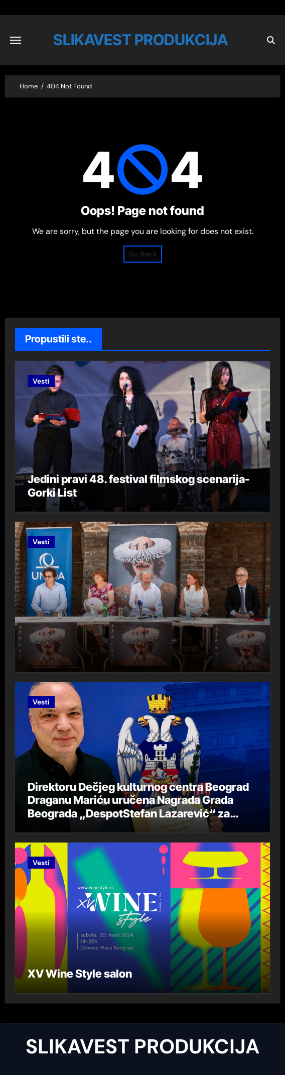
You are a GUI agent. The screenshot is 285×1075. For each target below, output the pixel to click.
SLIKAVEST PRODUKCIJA (140, 40)
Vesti (41, 381)
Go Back (142, 254)
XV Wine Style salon (80, 973)
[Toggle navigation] (15, 40)
